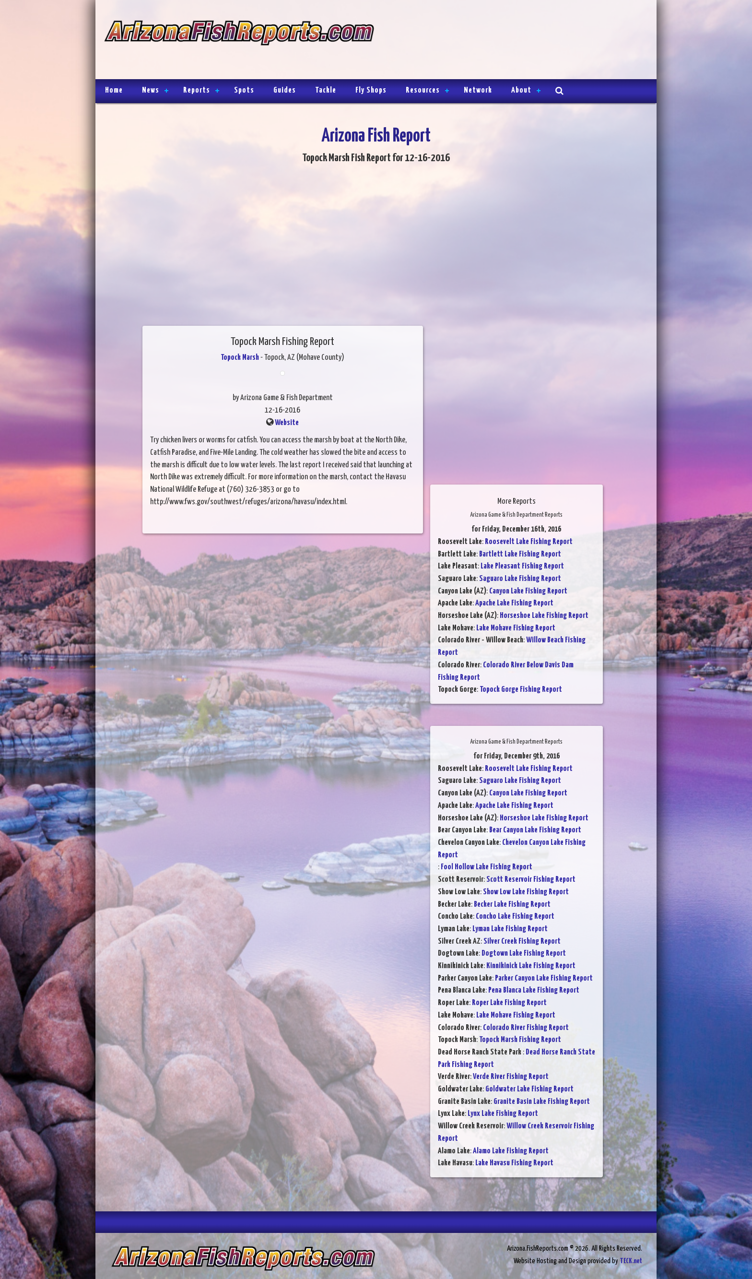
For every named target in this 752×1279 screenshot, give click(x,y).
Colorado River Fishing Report (526, 1028)
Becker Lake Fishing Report (512, 904)
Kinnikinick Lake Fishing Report (531, 966)
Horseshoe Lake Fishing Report (544, 616)
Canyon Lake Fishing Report (528, 591)
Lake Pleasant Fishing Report (522, 566)
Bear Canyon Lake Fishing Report (535, 830)
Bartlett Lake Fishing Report (520, 554)
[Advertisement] (511, 41)
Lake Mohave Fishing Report (515, 628)
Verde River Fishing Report (511, 1077)
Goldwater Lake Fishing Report (529, 1089)
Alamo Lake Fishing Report (511, 1151)
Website (287, 423)
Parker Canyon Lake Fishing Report (544, 978)
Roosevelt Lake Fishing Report (529, 542)
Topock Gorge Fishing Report (521, 690)
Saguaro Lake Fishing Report (520, 579)
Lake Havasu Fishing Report (514, 1163)
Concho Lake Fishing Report (515, 916)
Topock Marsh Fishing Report (520, 1040)
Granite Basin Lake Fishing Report (542, 1102)
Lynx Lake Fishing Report (503, 1114)
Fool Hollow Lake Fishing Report (486, 867)
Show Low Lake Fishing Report (526, 892)
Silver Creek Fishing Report (522, 941)
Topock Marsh (240, 358)
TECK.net (631, 1261)
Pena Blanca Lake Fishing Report (533, 990)
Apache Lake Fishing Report (514, 603)
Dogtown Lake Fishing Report (524, 953)
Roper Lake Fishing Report (509, 1003)
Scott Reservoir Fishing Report (531, 880)
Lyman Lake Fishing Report (510, 929)
